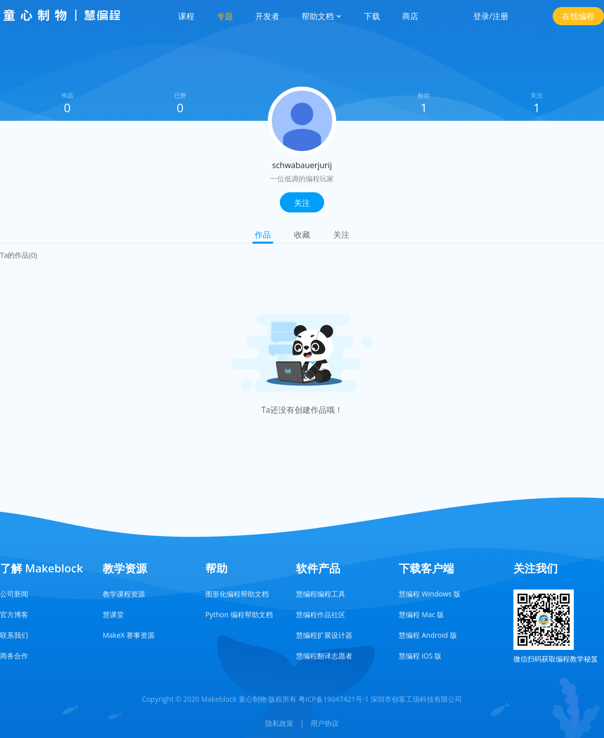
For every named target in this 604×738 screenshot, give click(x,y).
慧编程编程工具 (320, 594)
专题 (225, 16)
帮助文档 (321, 16)
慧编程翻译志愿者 (324, 655)
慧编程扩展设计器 (324, 635)
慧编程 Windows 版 (430, 594)
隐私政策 (279, 723)
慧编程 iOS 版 (420, 655)
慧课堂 (113, 614)
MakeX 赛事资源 (129, 635)
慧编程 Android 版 (428, 635)
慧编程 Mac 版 (421, 614)
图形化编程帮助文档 (237, 594)
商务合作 (14, 655)
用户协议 (325, 723)
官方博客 (14, 614)
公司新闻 (14, 594)
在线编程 (578, 16)
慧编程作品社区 (320, 614)
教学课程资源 (124, 594)
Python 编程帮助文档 (239, 614)
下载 (372, 16)
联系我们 (14, 635)
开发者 (267, 16)
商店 (410, 16)
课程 (186, 16)
